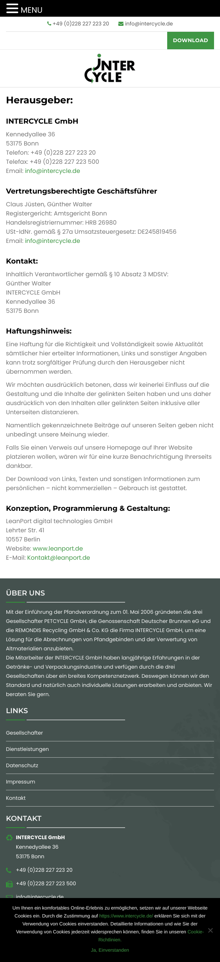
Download (190, 40)
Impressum (20, 782)
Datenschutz (22, 765)
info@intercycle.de (145, 23)
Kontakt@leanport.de (58, 558)
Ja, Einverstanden (110, 950)
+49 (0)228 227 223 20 (78, 23)
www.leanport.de (58, 549)
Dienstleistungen (27, 749)
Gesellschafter (24, 733)
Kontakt (15, 798)
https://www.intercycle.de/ (126, 916)
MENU (31, 10)
